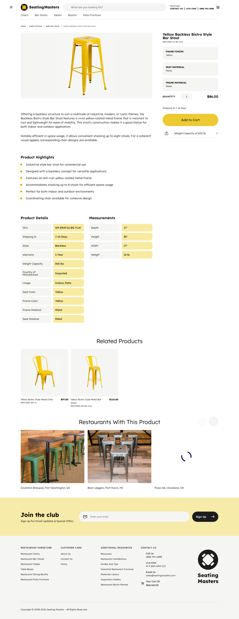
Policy (64, 564)
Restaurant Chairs (30, 553)
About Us (66, 553)
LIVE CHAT (191, 8)
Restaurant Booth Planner (114, 584)
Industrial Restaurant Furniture (117, 569)
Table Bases (27, 569)
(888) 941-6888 (206, 8)
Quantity (169, 96)
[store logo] (40, 7)
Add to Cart (190, 120)
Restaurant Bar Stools (32, 559)
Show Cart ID (152, 585)
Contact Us (67, 559)
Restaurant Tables (30, 564)
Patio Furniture (92, 15)
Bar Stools (41, 15)
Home (23, 26)
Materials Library (110, 574)
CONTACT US (176, 8)
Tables (58, 15)
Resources (106, 553)
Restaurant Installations (113, 559)
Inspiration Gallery (111, 579)
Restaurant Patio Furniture (35, 579)
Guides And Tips (109, 564)
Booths (72, 15)
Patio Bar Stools (53, 26)
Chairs (24, 15)
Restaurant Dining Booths (34, 574)
